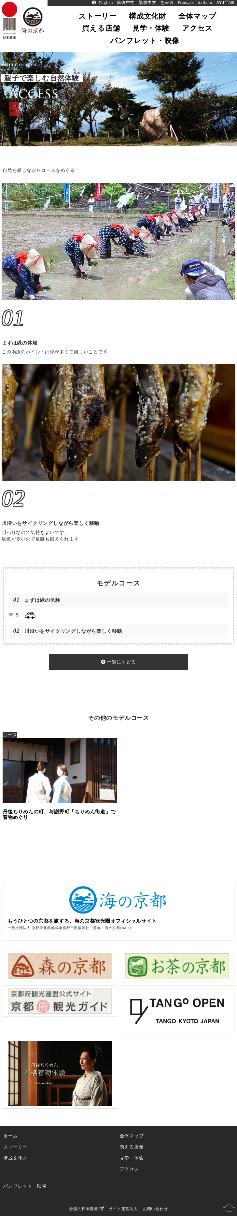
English (106, 2)
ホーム (10, 1135)
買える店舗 (132, 1146)
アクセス (129, 1169)
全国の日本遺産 (86, 1208)
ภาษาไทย (225, 2)
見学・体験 (132, 1158)
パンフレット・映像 (25, 1186)
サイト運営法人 (123, 1209)
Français (186, 2)
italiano (205, 2)
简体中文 (126, 2)
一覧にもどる (118, 662)
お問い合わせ (155, 1209)
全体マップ (132, 1135)
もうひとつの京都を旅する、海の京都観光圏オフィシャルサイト (82, 921)
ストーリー (15, 1146)
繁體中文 (148, 2)
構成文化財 (15, 1158)
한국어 (167, 2)
